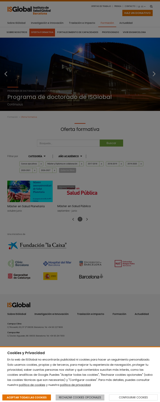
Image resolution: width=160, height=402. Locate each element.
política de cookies (32, 385)
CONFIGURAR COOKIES (133, 397)
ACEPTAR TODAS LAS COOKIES (27, 397)
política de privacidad (75, 385)
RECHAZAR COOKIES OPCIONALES (80, 397)
